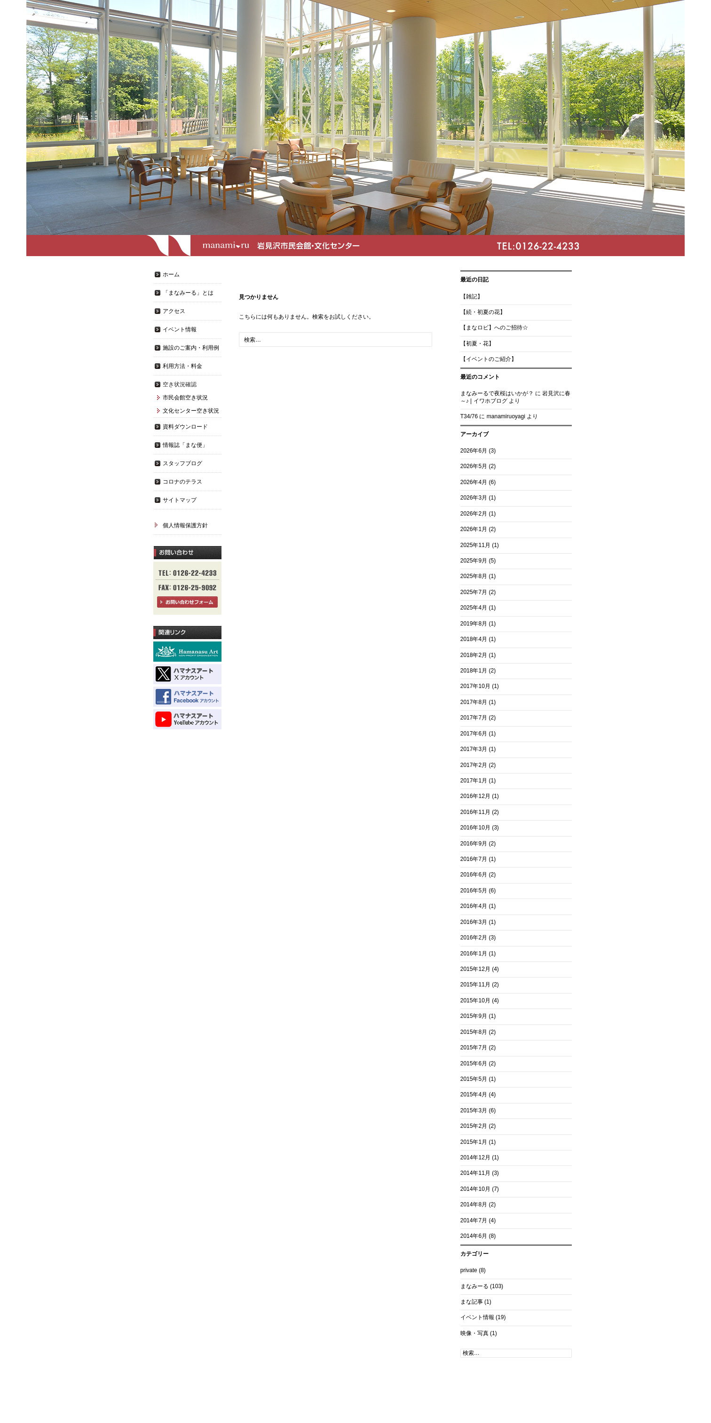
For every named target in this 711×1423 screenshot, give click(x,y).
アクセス (174, 311)
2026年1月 (473, 529)
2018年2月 (473, 655)
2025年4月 (473, 607)
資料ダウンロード (185, 426)
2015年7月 (473, 1047)
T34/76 (469, 416)
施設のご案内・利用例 (191, 347)
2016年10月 (475, 827)
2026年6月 (473, 450)
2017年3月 (473, 749)
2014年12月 (475, 1157)
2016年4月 (473, 906)
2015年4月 (473, 1094)
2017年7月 (473, 717)
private (468, 1270)
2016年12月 (475, 796)
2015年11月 (475, 984)
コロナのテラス (182, 481)
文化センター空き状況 (191, 410)
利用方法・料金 (182, 366)
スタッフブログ (182, 463)
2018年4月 (473, 639)
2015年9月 (473, 1016)
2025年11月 (475, 545)
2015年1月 (473, 1142)
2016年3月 (473, 922)
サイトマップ (180, 500)
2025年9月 (473, 560)
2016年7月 (473, 859)
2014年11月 (475, 1173)
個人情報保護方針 (185, 525)
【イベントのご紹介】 (488, 359)
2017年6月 (473, 733)
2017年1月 (473, 780)
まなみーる (474, 1286)
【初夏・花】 (477, 343)
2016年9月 (473, 843)
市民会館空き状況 (185, 397)
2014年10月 (475, 1189)
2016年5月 (473, 890)
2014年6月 (473, 1236)
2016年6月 (473, 874)
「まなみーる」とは (188, 292)
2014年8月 (473, 1204)
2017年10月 (475, 686)
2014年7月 (473, 1220)
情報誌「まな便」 (185, 445)
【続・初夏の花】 (483, 312)
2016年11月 (475, 812)
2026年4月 (473, 482)
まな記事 (471, 1301)
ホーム (171, 274)
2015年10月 (475, 1000)
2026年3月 (473, 497)
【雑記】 (471, 296)
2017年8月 (473, 702)
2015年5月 (473, 1079)
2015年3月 (473, 1110)
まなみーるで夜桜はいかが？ (497, 393)
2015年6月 (473, 1063)
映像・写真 (474, 1333)
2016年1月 (473, 953)
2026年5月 (473, 466)
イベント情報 (477, 1317)
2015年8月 (473, 1032)
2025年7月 (473, 592)
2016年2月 (473, 937)
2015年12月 (475, 969)
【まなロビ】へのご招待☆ (494, 327)
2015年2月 (473, 1126)
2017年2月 (473, 765)
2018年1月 (473, 670)
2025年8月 (473, 576)
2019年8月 (473, 623)
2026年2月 (473, 513)
